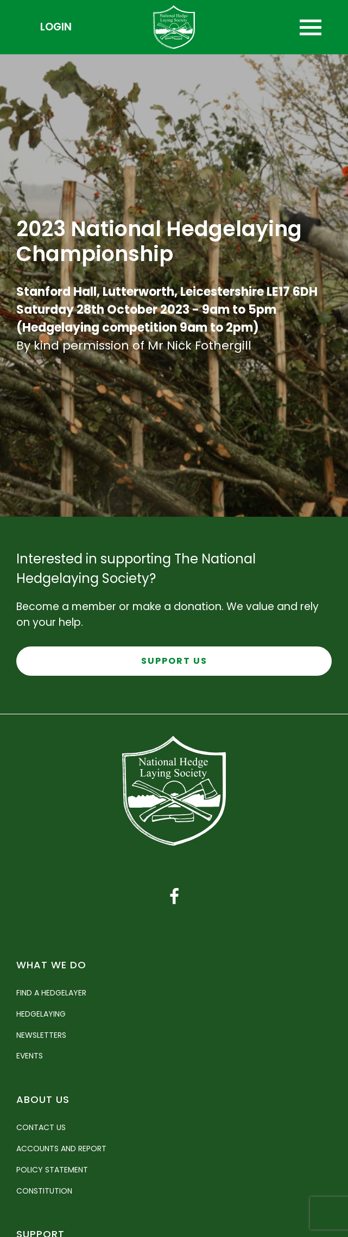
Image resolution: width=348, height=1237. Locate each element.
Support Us (174, 661)
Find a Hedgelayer (51, 992)
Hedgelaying (41, 1013)
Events (29, 1055)
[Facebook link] (174, 896)
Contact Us (41, 1127)
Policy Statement (52, 1169)
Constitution (44, 1190)
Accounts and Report (61, 1148)
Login (56, 27)
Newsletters (41, 1035)
